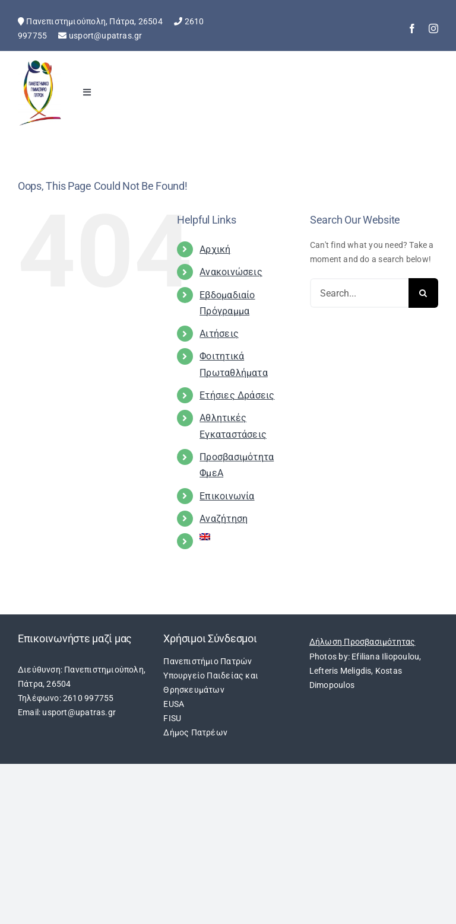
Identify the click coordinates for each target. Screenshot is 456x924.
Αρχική (215, 249)
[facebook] (412, 28)
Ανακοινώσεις (231, 272)
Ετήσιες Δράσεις (237, 395)
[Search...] (359, 293)
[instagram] (433, 28)
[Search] (423, 293)
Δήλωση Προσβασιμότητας (362, 641)
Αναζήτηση (224, 518)
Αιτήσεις (219, 333)
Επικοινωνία (227, 496)
